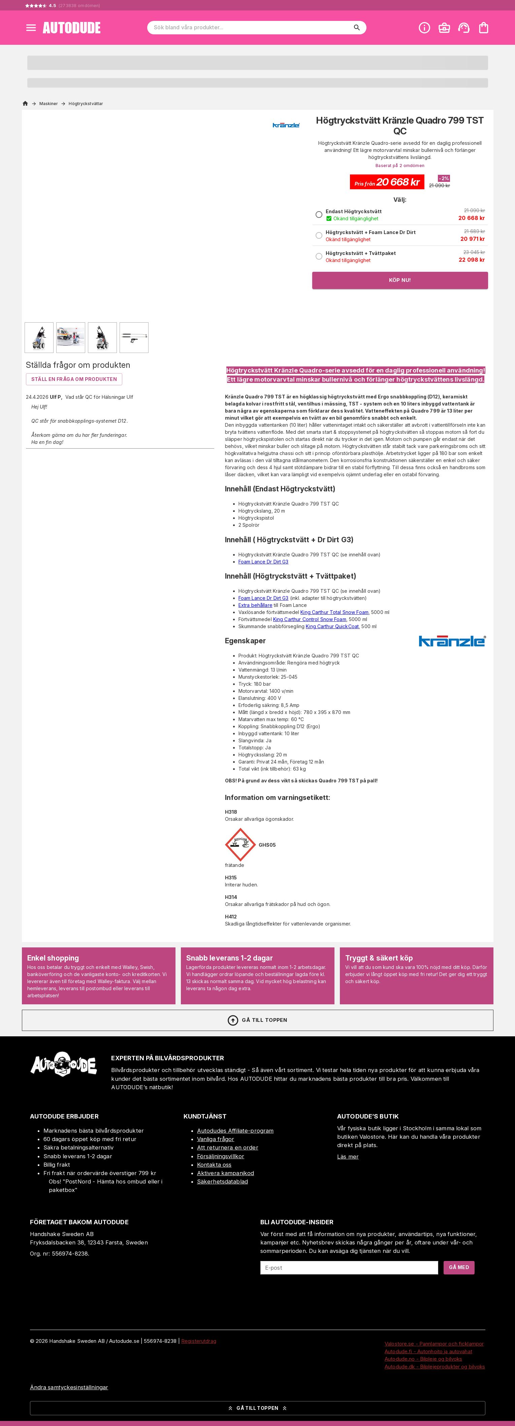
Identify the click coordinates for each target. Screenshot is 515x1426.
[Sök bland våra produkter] (252, 27)
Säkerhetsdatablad (222, 1181)
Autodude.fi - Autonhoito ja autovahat (428, 1351)
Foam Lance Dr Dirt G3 (263, 561)
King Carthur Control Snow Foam (309, 619)
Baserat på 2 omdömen (400, 165)
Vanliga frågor (215, 1139)
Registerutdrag (198, 1341)
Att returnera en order (227, 1147)
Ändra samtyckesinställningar (69, 1387)
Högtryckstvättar (86, 103)
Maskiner (48, 103)
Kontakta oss (214, 1164)
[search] (357, 27)
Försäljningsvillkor (221, 1156)
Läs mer (348, 1156)
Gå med (459, 1267)
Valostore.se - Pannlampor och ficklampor (434, 1343)
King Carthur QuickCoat (332, 626)
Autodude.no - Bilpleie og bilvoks (423, 1359)
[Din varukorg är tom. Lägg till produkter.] (483, 27)
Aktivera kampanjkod (225, 1173)
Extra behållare (255, 605)
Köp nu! (400, 280)
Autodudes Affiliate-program (235, 1130)
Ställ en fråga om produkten (74, 379)
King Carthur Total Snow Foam (334, 612)
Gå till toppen (257, 1020)
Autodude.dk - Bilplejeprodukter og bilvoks (435, 1366)
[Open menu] (31, 28)
